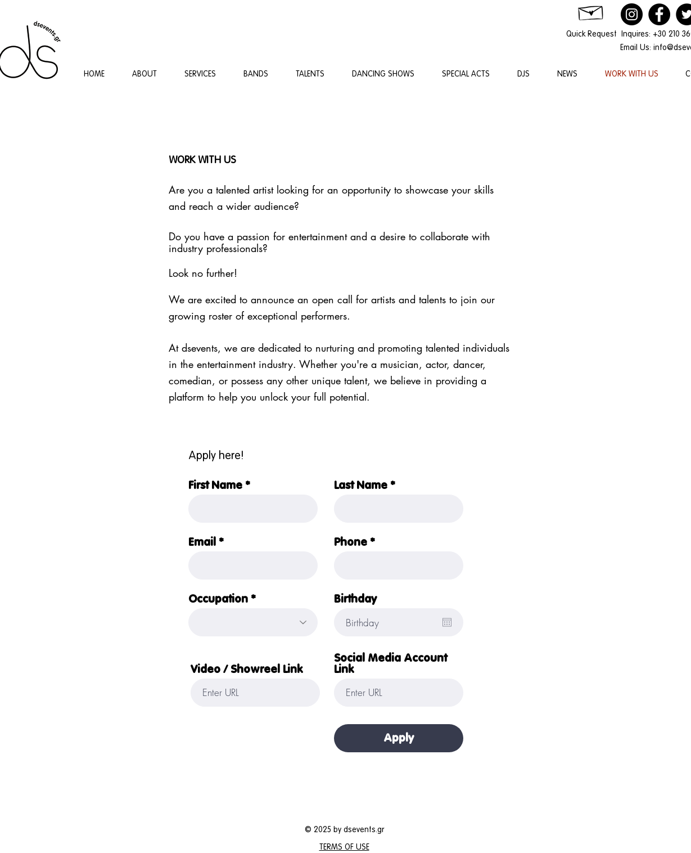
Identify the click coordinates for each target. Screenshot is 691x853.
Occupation (218, 599)
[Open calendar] (446, 622)
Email (202, 542)
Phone (350, 542)
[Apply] (398, 738)
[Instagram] (632, 14)
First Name (215, 485)
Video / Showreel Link (246, 669)
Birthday (355, 599)
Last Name (360, 485)
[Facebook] (659, 14)
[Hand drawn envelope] (591, 11)
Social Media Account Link (390, 664)
